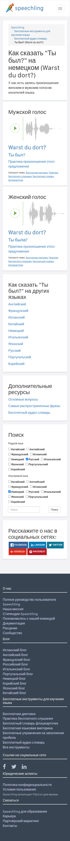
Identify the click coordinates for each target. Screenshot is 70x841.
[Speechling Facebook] (7, 767)
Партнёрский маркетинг (21, 821)
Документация (14, 623)
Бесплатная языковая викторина (28, 728)
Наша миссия (13, 609)
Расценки (10, 628)
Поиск (54, 509)
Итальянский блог (16, 669)
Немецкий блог (14, 679)
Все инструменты (16, 747)
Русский (14, 351)
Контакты (10, 826)
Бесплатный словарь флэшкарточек (30, 723)
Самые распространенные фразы (34, 406)
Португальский (19, 357)
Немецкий (16, 331)
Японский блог (14, 688)
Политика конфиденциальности (27, 785)
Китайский (16, 324)
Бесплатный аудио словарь (30, 38)
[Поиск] (24, 509)
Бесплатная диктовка (19, 714)
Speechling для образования (25, 811)
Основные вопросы (23, 399)
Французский (18, 311)
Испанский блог (15, 650)
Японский (15, 344)
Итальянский (18, 337)
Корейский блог (14, 683)
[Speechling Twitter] (16, 767)
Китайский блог (14, 693)
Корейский (16, 364)
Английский (17, 304)
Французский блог (16, 660)
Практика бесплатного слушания (28, 718)
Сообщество (12, 633)
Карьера (9, 816)
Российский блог (15, 664)
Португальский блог (18, 674)
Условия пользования (19, 789)
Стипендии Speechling (20, 614)
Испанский (16, 317)
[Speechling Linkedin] (26, 767)
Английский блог (15, 655)
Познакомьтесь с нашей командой (29, 618)
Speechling (17, 27)
